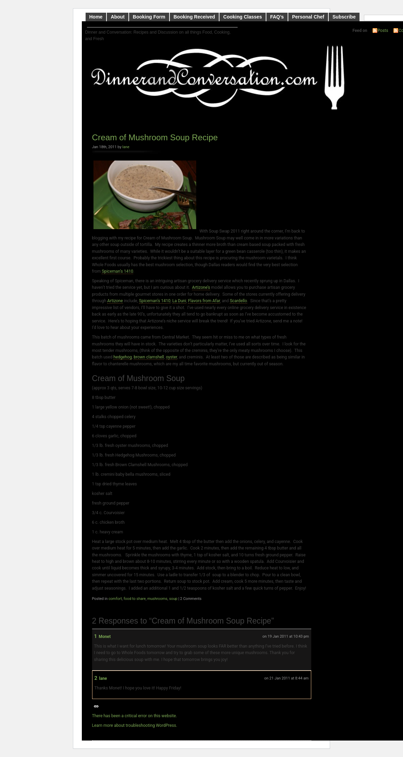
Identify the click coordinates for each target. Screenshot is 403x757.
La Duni (179, 300)
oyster (171, 357)
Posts (383, 30)
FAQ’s (277, 17)
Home (96, 17)
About (117, 17)
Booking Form (149, 17)
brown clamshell (149, 357)
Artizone (115, 300)
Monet (105, 636)
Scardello (238, 300)
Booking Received (194, 17)
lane (125, 147)
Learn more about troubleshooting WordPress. (134, 725)
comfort (115, 598)
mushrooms (157, 598)
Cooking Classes (242, 17)
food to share (135, 598)
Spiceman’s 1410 (117, 271)
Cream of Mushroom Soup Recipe (155, 137)
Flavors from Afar (204, 300)
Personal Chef (308, 17)
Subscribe (344, 17)
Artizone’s (201, 287)
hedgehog (122, 357)
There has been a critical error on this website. (134, 715)
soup (173, 598)
